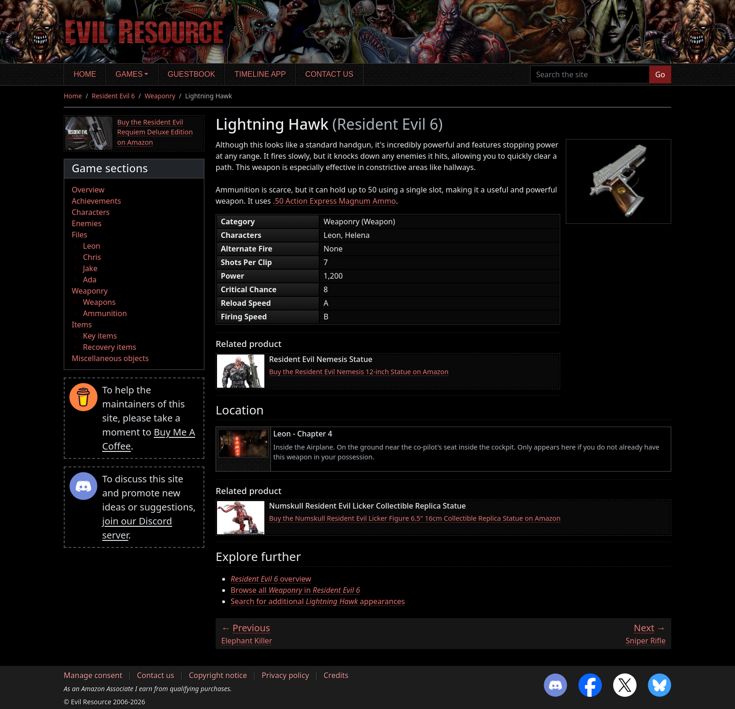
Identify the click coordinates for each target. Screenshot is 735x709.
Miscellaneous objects (110, 358)
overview (271, 579)
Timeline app (260, 74)
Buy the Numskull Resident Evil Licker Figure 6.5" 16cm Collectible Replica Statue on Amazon (415, 518)
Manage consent (93, 675)
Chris (92, 257)
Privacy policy (285, 675)
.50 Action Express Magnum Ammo (334, 201)
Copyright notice (218, 675)
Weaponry (160, 95)
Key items (100, 336)
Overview (88, 190)
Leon (91, 246)
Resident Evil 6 (113, 95)
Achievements (96, 201)
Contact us (329, 74)
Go (660, 74)
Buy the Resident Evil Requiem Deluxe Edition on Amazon (155, 132)
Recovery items (109, 347)
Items (82, 324)
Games (129, 74)
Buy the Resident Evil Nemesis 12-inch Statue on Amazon (359, 371)
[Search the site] (590, 74)
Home (85, 74)
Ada (90, 279)
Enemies (87, 223)
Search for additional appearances (318, 601)
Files (79, 234)
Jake (90, 268)
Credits (335, 675)
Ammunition (105, 313)
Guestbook (191, 74)
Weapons (99, 302)
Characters (91, 212)
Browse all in (295, 590)
